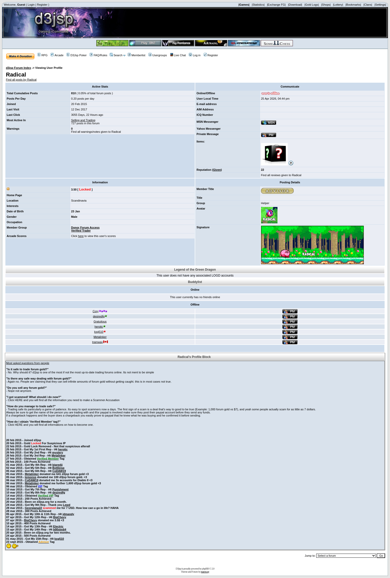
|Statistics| (258, 4)
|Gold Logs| (311, 4)
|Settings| (380, 4)
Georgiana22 (33, 507)
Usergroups (157, 55)
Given (217, 169)
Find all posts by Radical (21, 79)
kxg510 (100, 331)
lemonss (30, 477)
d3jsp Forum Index (18, 67)
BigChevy (59, 517)
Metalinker (100, 336)
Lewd (66, 504)
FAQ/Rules (98, 55)
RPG (43, 55)
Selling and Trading (83, 120)
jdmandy (68, 514)
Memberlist (136, 55)
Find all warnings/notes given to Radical (96, 131)
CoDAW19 (59, 470)
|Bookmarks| (353, 4)
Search (116, 55)
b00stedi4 (59, 529)
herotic (100, 326)
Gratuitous (100, 321)
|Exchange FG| (276, 4)
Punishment (60, 489)
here (81, 236)
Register (42, 4)
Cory (99, 311)
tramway (100, 342)
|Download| (295, 4)
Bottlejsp (58, 467)
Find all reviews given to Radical (281, 175)
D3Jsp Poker (77, 55)
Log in (194, 55)
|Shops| (326, 4)
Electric (58, 526)
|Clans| (367, 4)
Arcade (57, 55)
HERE (19, 400)
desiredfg (100, 316)
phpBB (205, 568)
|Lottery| (338, 4)
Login (31, 4)
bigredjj (57, 464)
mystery (57, 452)
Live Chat (178, 55)
